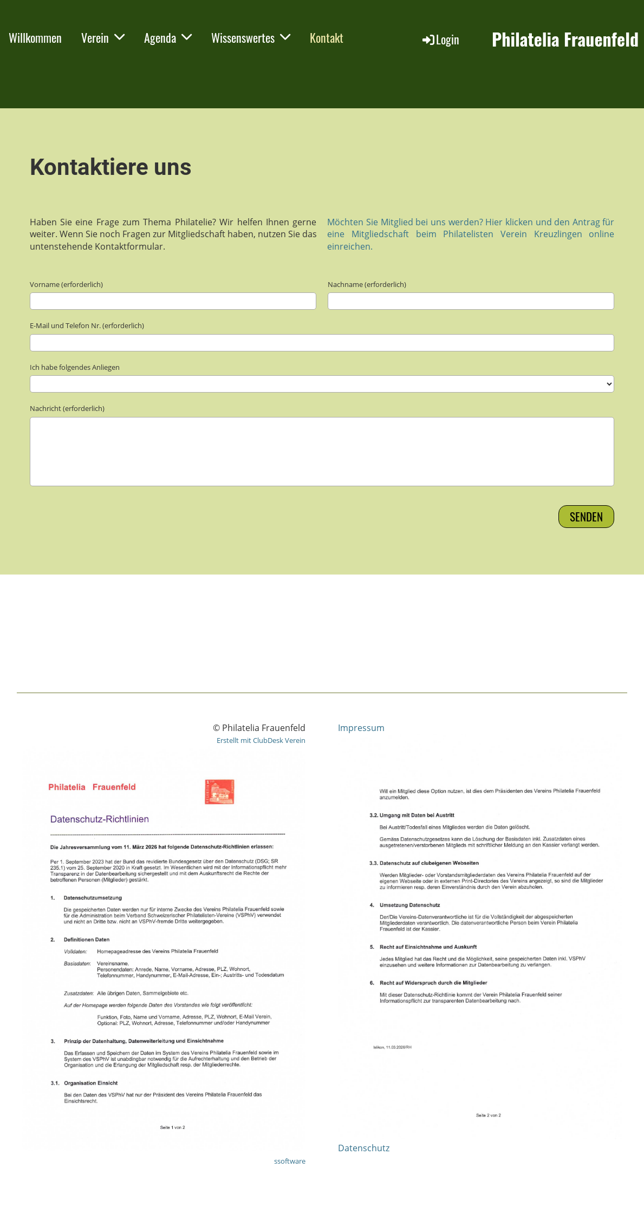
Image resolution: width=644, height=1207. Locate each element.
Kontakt (326, 37)
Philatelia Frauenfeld (565, 39)
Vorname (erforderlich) (66, 284)
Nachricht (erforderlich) (67, 408)
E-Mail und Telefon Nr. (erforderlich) (87, 325)
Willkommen (35, 37)
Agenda (168, 37)
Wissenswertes (250, 37)
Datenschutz (363, 1148)
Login (440, 39)
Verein (103, 37)
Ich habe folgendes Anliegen (75, 367)
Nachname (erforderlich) (367, 284)
